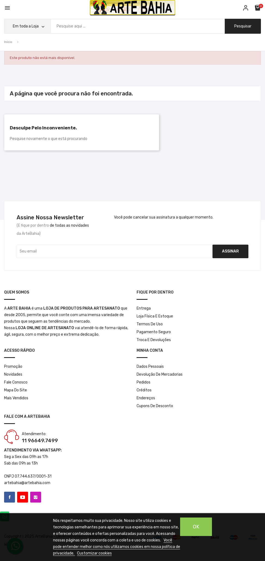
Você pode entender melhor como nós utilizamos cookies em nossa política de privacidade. (116, 547)
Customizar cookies (94, 553)
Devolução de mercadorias (160, 374)
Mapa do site (15, 390)
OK (196, 527)
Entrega (144, 308)
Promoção (13, 366)
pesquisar (242, 26)
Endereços (146, 398)
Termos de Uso (150, 324)
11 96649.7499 (40, 441)
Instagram (35, 497)
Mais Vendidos (16, 398)
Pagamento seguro (154, 332)
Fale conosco (15, 382)
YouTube (22, 497)
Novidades (13, 374)
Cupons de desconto (155, 406)
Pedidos (143, 382)
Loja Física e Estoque (155, 316)
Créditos (144, 390)
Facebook (9, 497)
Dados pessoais (150, 366)
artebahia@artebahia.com (27, 483)
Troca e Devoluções (154, 340)
